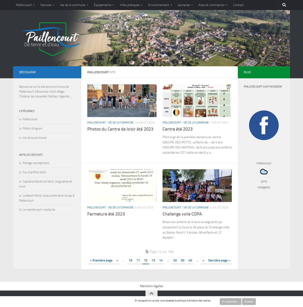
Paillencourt (24, 5)
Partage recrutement (36, 163)
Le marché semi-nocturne (39, 209)
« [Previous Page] (117, 260)
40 (190, 260)
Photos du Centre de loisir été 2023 (120, 129)
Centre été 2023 (178, 129)
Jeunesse (184, 5)
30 (182, 260)
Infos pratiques (130, 5)
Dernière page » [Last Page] (219, 260)
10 (130, 260)
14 (161, 260)
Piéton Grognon (32, 128)
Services (45, 5)
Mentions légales (151, 286)
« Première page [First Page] (101, 260)
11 (138, 260)
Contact (238, 5)
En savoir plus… (230, 301)
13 (153, 260)
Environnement (158, 5)
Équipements (102, 5)
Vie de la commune (72, 5)
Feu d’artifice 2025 (34, 172)
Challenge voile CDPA (182, 214)
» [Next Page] (203, 260)
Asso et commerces (211, 5)
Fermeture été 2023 (106, 214)
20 (175, 260)
